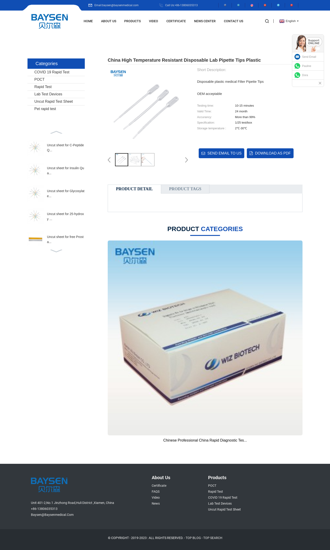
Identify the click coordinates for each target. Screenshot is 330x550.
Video (153, 21)
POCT (39, 79)
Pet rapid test (45, 109)
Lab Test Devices (48, 94)
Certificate (176, 21)
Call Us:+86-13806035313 (181, 5)
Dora (305, 75)
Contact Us (233, 21)
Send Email (309, 56)
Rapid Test (43, 87)
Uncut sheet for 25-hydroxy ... (65, 216)
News (156, 503)
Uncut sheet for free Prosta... (65, 239)
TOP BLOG (193, 538)
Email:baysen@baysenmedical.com (116, 5)
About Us (108, 21)
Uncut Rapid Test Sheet (53, 101)
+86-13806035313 (44, 509)
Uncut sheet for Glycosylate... (65, 193)
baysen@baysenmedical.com (52, 515)
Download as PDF (273, 153)
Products (132, 21)
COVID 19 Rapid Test (51, 72)
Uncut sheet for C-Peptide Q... (65, 147)
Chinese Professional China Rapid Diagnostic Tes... (205, 440)
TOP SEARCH (212, 538)
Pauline (306, 66)
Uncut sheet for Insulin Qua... (65, 170)
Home (88, 21)
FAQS (156, 491)
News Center (205, 21)
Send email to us (224, 153)
